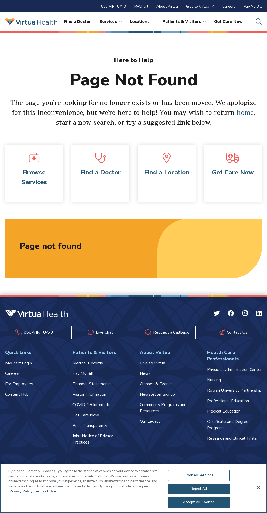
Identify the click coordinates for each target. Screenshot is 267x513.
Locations (142, 21)
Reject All (199, 488)
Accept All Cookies (199, 502)
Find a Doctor (77, 21)
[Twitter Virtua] (216, 314)
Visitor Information (89, 394)
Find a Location (166, 172)
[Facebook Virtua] (231, 314)
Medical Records (87, 363)
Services (110, 21)
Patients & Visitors (184, 21)
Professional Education (228, 401)
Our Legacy (150, 421)
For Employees (19, 384)
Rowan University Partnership (234, 390)
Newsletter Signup (157, 394)
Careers (228, 6)
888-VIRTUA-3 (113, 6)
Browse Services (34, 177)
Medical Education (223, 411)
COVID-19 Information (93, 405)
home (245, 112)
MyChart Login (18, 363)
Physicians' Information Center (234, 369)
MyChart (141, 6)
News (145, 373)
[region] (133, 488)
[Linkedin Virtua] (259, 314)
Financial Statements (91, 384)
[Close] (258, 487)
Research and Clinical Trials (232, 438)
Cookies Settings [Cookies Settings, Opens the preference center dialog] (199, 475)
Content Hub (17, 394)
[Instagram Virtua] (245, 314)
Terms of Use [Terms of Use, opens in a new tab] (45, 491)
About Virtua (167, 6)
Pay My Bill (253, 6)
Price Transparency (89, 425)
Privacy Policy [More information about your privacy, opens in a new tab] (21, 491)
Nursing (214, 380)
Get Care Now (230, 21)
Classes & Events (156, 384)
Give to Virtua (200, 6)
